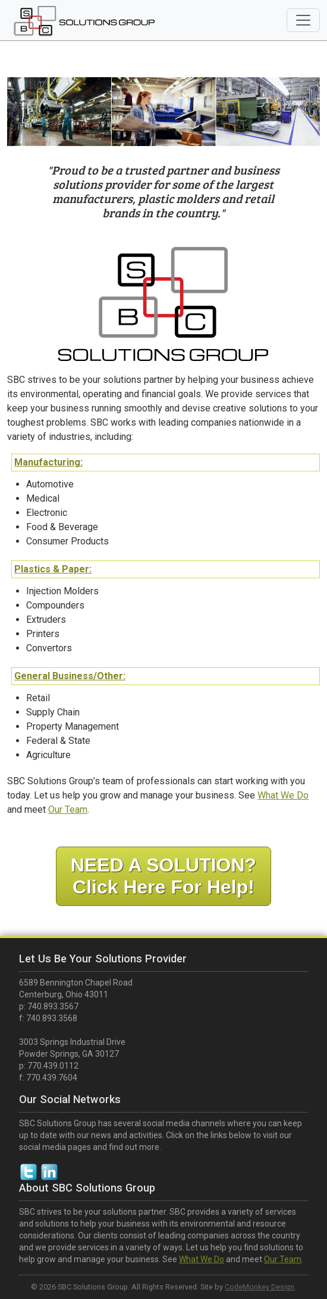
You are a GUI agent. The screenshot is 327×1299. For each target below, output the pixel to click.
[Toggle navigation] (303, 20)
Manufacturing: (49, 463)
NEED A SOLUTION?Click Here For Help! (163, 876)
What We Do (282, 796)
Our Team (68, 810)
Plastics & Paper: (53, 570)
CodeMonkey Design (259, 1286)
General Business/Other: (70, 677)
